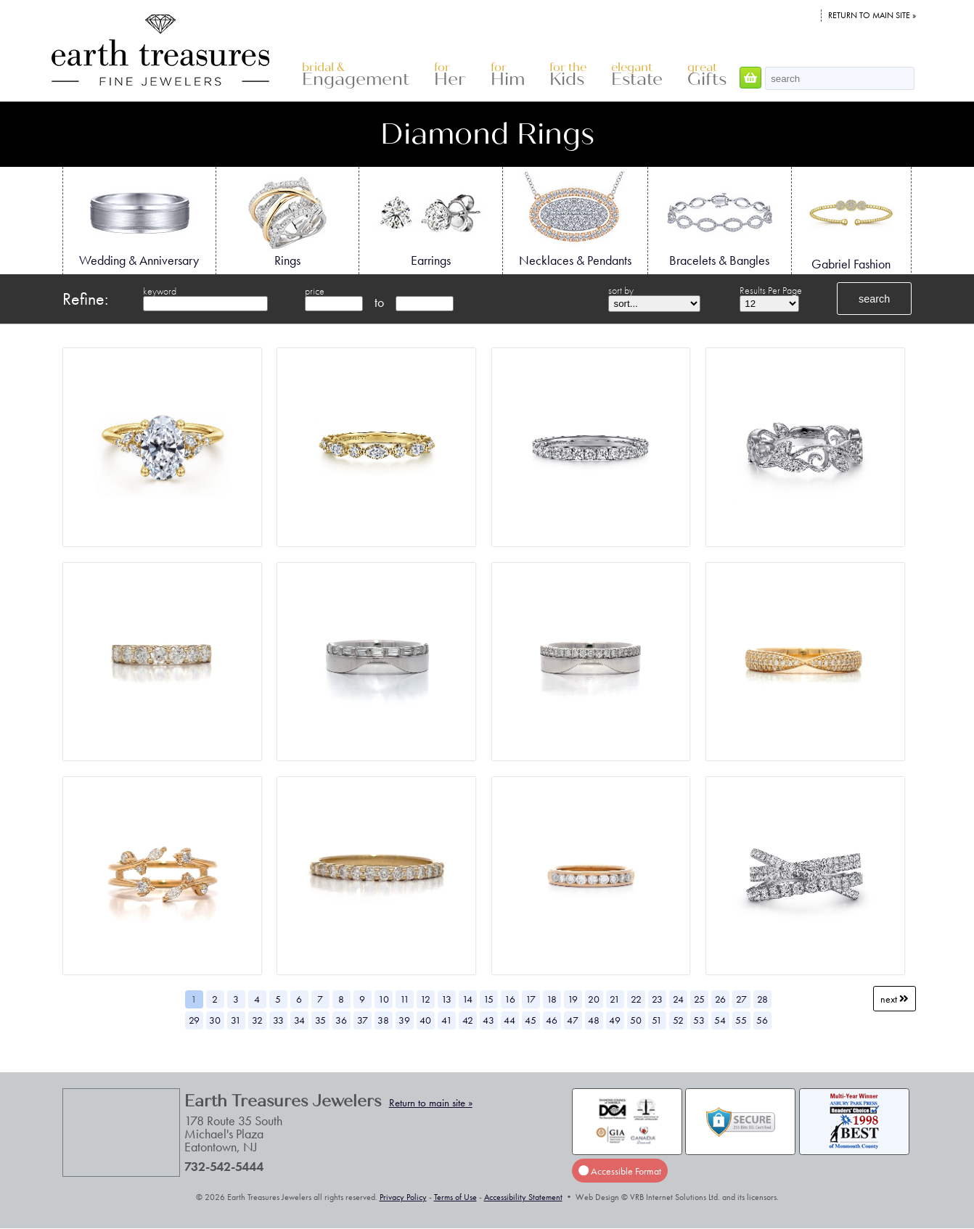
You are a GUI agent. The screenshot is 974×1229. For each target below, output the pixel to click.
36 (341, 1020)
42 (467, 1020)
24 (678, 999)
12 (425, 999)
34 (299, 1020)
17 (530, 999)
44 (509, 1020)
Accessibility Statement (523, 1197)
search (874, 299)
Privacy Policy (403, 1197)
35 (320, 1020)
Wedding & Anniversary (139, 219)
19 (573, 999)
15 (488, 999)
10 (383, 999)
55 (741, 1020)
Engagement (355, 75)
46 (551, 1020)
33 (278, 1020)
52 (678, 1020)
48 (593, 1020)
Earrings (430, 219)
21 (615, 999)
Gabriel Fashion (851, 221)
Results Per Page (771, 290)
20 (593, 999)
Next (894, 999)
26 (720, 999)
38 (383, 1020)
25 (699, 999)
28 (762, 999)
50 (636, 1020)
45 (530, 1020)
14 (467, 999)
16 (509, 999)
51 (657, 1020)
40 (425, 1020)
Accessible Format (619, 1170)
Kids (567, 75)
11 (404, 999)
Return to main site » (872, 15)
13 (446, 999)
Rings (287, 219)
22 (636, 999)
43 (488, 1020)
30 (215, 1020)
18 (552, 999)
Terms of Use (455, 1197)
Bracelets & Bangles (719, 219)
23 (657, 999)
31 (236, 1020)
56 (762, 1020)
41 (446, 1020)
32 (257, 1020)
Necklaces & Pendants (575, 219)
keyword (159, 291)
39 (404, 1020)
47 (572, 1020)
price (314, 291)
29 (194, 1020)
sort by (621, 290)
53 (699, 1020)
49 (615, 1020)
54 (720, 1020)
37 (362, 1020)
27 (741, 999)
